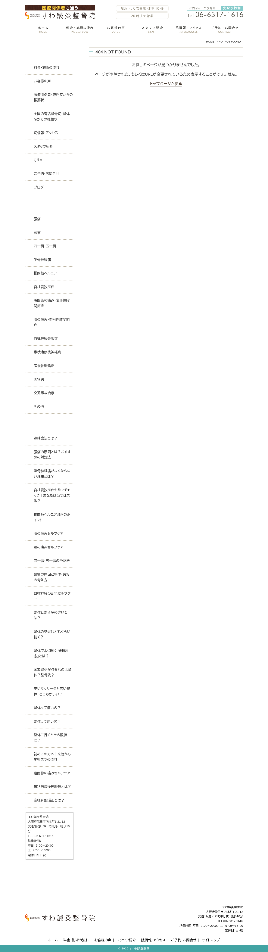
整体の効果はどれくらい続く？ (52, 634)
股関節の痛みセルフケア (52, 773)
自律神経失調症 (46, 338)
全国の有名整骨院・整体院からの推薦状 (52, 116)
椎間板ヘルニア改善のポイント (52, 517)
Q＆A (38, 160)
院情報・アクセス (46, 133)
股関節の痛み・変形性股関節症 (52, 303)
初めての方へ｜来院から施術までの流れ (52, 757)
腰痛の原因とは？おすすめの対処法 (52, 454)
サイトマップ (211, 940)
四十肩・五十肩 (45, 246)
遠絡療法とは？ (45, 438)
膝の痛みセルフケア (48, 533)
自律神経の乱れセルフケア (52, 596)
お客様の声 (42, 81)
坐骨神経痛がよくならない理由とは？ (52, 473)
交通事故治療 (44, 393)
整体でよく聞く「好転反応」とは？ (51, 653)
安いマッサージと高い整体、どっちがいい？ (52, 691)
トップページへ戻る (166, 84)
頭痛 (37, 232)
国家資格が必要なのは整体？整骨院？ (52, 672)
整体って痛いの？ (47, 708)
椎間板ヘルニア (45, 273)
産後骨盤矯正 (44, 366)
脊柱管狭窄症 (44, 287)
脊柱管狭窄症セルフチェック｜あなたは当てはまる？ (52, 495)
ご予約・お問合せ (46, 173)
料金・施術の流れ (46, 67)
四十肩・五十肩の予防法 (52, 561)
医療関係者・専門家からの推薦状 (53, 97)
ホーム (53, 940)
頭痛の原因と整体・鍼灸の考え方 (51, 577)
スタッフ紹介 (43, 146)
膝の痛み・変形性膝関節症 (52, 322)
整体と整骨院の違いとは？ (51, 615)
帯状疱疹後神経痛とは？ (52, 786)
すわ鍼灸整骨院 (140, 948)
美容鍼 (39, 379)
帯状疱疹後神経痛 (47, 352)
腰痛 (37, 219)
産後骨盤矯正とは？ (49, 800)
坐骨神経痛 (42, 260)
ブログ (39, 187)
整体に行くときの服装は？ (50, 737)
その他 (39, 406)
